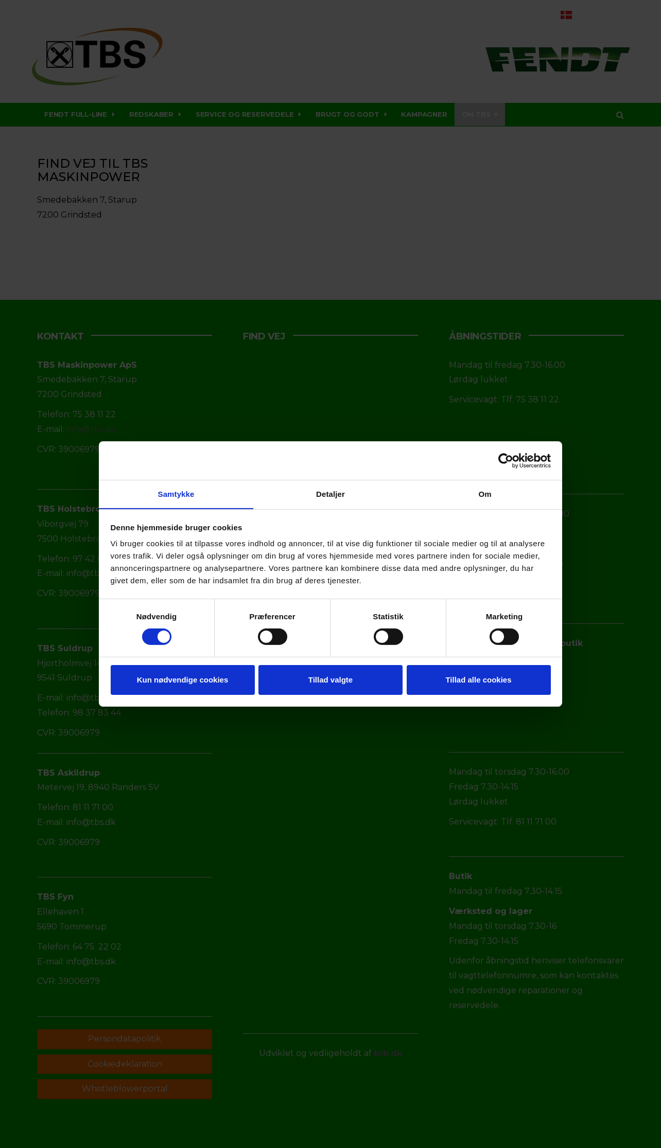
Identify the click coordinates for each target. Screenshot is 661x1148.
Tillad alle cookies (478, 679)
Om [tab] (484, 493)
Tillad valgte (330, 679)
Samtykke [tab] (176, 493)
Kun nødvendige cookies (183, 679)
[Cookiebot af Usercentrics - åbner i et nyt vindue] (506, 460)
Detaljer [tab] (330, 493)
